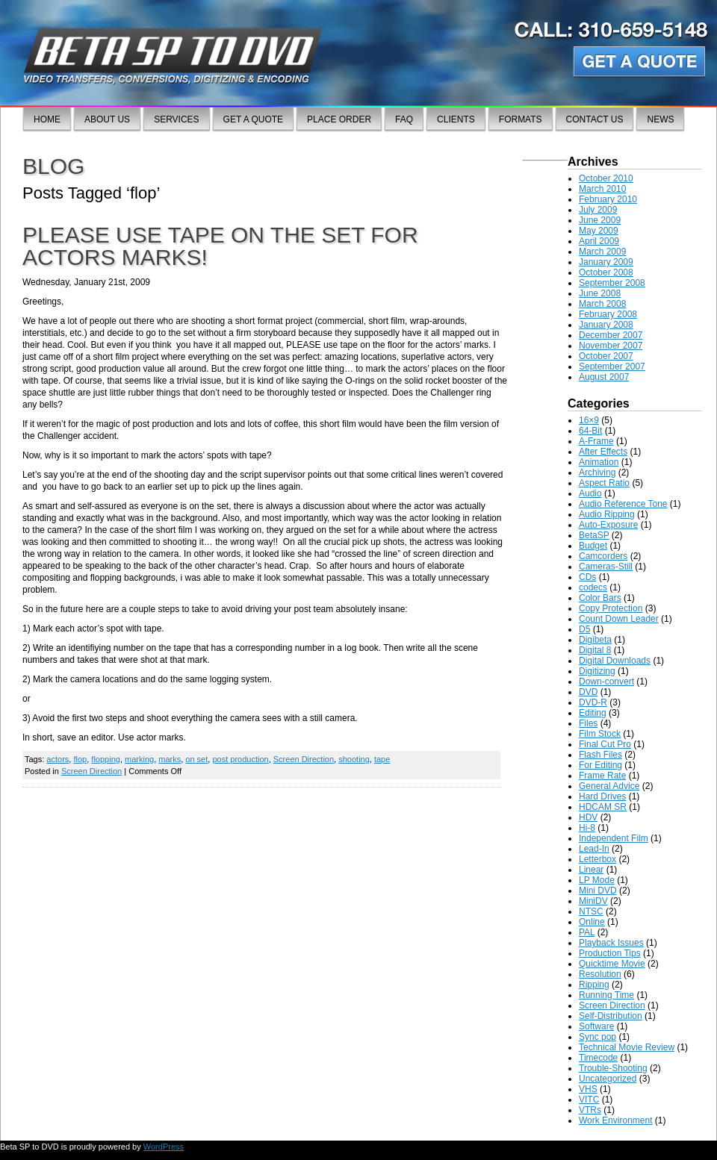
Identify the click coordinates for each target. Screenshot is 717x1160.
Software (596, 1026)
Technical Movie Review (626, 1047)
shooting (354, 759)
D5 (584, 629)
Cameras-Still (606, 566)
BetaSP (594, 535)
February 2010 (608, 199)
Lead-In (594, 849)
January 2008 (606, 324)
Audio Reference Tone (623, 504)
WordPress (163, 1146)
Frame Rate (602, 775)
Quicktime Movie (612, 963)
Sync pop (597, 1037)
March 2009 (602, 251)
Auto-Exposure (608, 525)
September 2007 (612, 366)
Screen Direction (303, 759)
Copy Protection (610, 608)
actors (57, 759)
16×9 (589, 420)
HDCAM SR (603, 807)
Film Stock (600, 734)
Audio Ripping (607, 514)
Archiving (597, 472)
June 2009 (600, 220)
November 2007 (610, 345)
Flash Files (600, 754)
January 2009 (606, 262)
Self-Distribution (610, 1016)
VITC (589, 1099)
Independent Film (613, 838)
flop (80, 759)
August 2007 (604, 377)
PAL (587, 932)
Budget (593, 545)
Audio (590, 493)
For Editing (600, 765)
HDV (588, 817)
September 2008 (612, 283)
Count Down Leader (619, 619)
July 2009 (598, 210)
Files (588, 723)
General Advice (609, 786)
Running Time (606, 995)
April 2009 (599, 241)
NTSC (591, 911)
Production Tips (610, 953)
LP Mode (597, 880)
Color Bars (600, 598)
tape (382, 759)
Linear (591, 869)
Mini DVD (598, 890)
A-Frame (596, 441)
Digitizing (597, 671)
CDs (587, 577)
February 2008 (608, 314)
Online (592, 922)
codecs (593, 587)
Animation (598, 462)
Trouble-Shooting (613, 1068)
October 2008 (606, 272)
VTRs (590, 1110)
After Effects (603, 451)
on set (196, 759)
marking (139, 759)
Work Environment (615, 1120)
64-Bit (590, 430)
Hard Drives (602, 796)
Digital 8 (595, 650)
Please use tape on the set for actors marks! (220, 245)
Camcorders (603, 556)
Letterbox (597, 859)
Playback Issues (611, 943)
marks (169, 759)
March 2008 (602, 304)
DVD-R (593, 702)
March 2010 (602, 189)
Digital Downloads (615, 660)
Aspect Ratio (604, 483)
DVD (588, 692)
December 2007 (610, 335)
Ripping (594, 984)
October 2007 (606, 356)
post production (240, 759)
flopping (105, 759)
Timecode (598, 1058)
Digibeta (595, 639)
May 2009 (598, 230)
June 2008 (600, 293)
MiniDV (593, 901)
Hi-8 (587, 828)
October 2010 (606, 178)
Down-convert (606, 681)
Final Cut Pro (605, 744)
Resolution (600, 974)
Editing (592, 713)
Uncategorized (607, 1078)
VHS (588, 1089)
